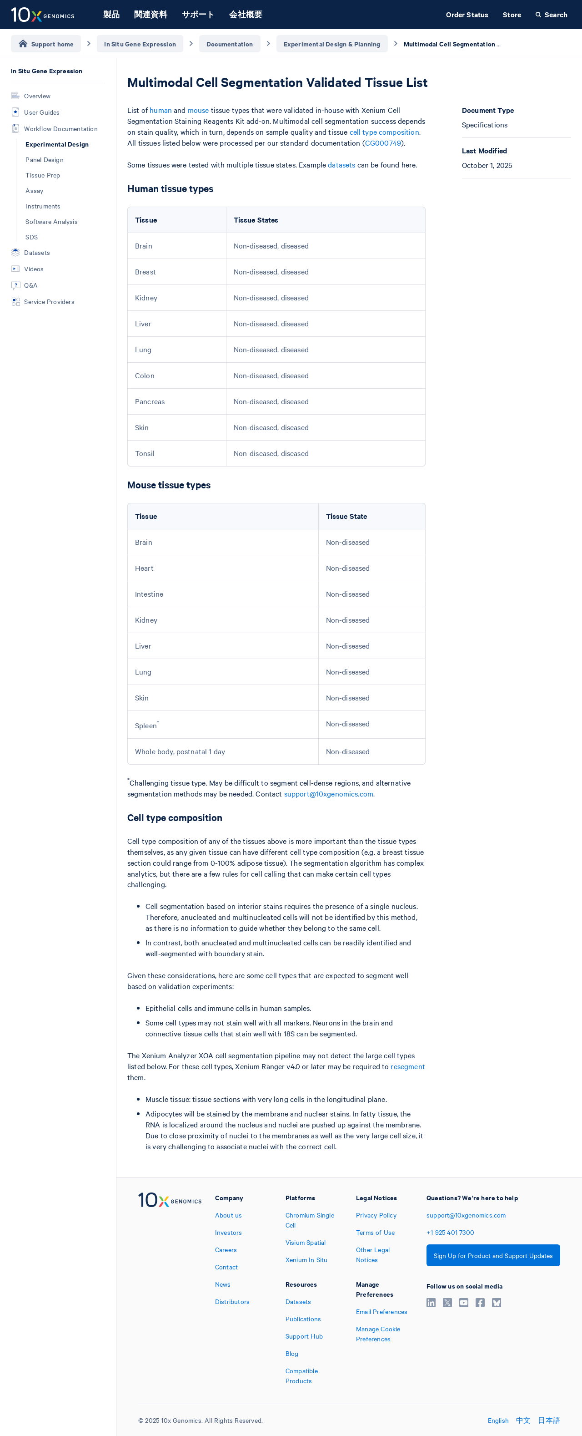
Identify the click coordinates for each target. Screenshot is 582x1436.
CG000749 (383, 142)
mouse (198, 110)
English (498, 1420)
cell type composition (384, 132)
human (161, 110)
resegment (408, 1066)
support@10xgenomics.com (328, 793)
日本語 (549, 1420)
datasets (341, 164)
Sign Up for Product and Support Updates (493, 1255)
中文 (523, 1420)
